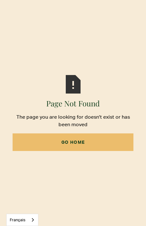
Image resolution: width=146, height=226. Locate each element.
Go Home (73, 142)
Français (17, 220)
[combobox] (22, 220)
